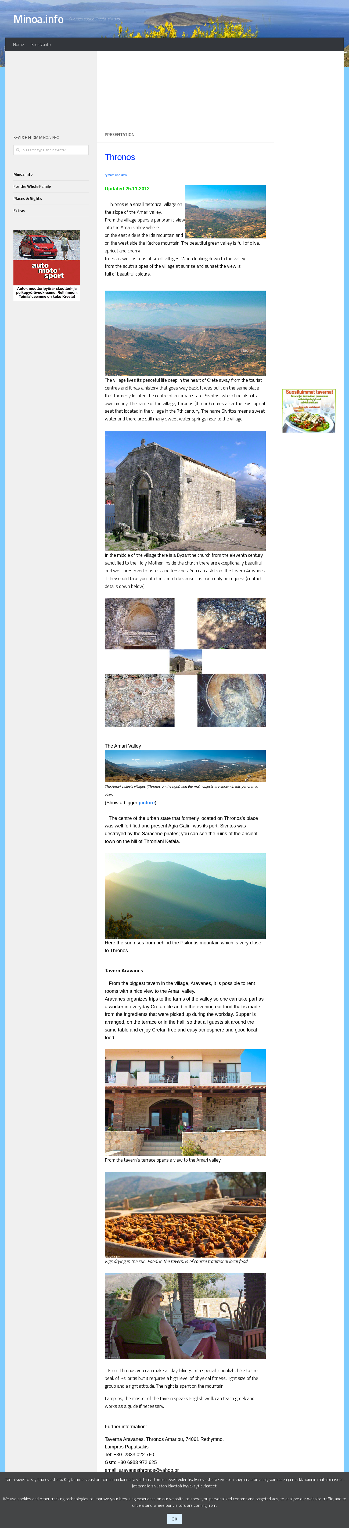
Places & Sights (27, 198)
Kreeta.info (41, 44)
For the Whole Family (32, 186)
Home (18, 44)
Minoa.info (38, 19)
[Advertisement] (185, 88)
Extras (19, 211)
